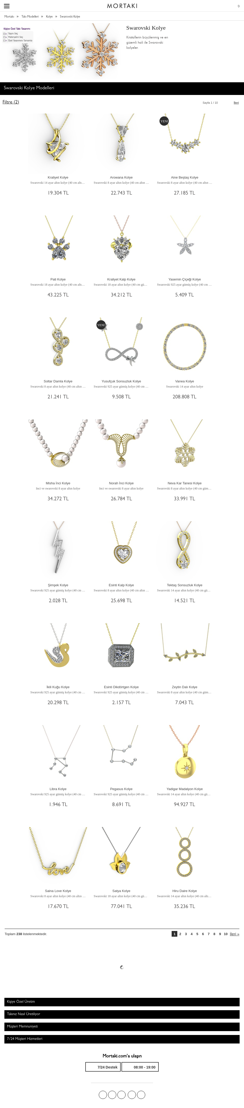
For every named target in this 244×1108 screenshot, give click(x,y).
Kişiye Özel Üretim (21, 1002)
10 (225, 934)
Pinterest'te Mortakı (121, 1095)
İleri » (234, 934)
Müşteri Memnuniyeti (22, 1027)
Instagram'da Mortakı (132, 1095)
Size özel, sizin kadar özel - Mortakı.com (122, 5)
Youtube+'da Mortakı (141, 1095)
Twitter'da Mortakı (112, 1095)
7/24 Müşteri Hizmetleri (24, 1039)
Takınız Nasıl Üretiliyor (23, 1014)
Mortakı (9, 17)
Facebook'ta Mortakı (103, 1095)
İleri (236, 102)
